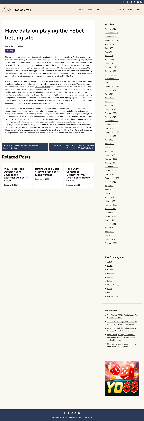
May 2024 (109, 101)
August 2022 (110, 182)
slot (138, 9)
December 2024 (111, 75)
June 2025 (109, 52)
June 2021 (109, 231)
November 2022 (112, 170)
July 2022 (109, 186)
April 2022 (109, 197)
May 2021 (109, 235)
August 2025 (110, 44)
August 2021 (110, 224)
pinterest (134, 2)
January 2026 (110, 29)
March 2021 (110, 239)
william (20, 46)
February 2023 (111, 159)
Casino (80, 9)
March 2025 (110, 63)
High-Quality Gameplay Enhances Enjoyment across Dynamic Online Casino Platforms (121, 337)
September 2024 (112, 86)
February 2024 (111, 113)
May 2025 (109, 56)
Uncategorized (113, 296)
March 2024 (110, 109)
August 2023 (110, 136)
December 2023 (111, 121)
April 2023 (109, 151)
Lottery (121, 9)
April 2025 (109, 59)
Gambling (110, 9)
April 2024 (109, 105)
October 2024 (111, 82)
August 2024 (110, 90)
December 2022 (111, 166)
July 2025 (109, 48)
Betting (99, 9)
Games (110, 277)
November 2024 (112, 78)
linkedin (124, 2)
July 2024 (109, 94)
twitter (131, 2)
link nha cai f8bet (42, 87)
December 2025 (111, 33)
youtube (138, 2)
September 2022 (112, 178)
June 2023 (109, 144)
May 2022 (109, 193)
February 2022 (111, 205)
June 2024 (109, 98)
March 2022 (110, 201)
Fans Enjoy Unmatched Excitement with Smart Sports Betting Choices (78, 174)
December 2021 (111, 212)
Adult (89, 9)
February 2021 (111, 243)
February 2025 (111, 67)
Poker (130, 9)
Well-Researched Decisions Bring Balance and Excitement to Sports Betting (16, 174)
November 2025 (112, 36)
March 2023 (110, 155)
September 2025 (112, 40)
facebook (128, 2)
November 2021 (112, 216)
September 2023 (112, 132)
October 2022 (111, 174)
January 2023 (110, 163)
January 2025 (110, 71)
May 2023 (109, 147)
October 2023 (111, 128)
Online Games (113, 285)
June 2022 (109, 189)
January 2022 (110, 209)
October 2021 (111, 220)
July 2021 (109, 228)
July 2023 (109, 140)
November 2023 (112, 124)
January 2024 (110, 117)
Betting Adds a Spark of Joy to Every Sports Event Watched (47, 171)
